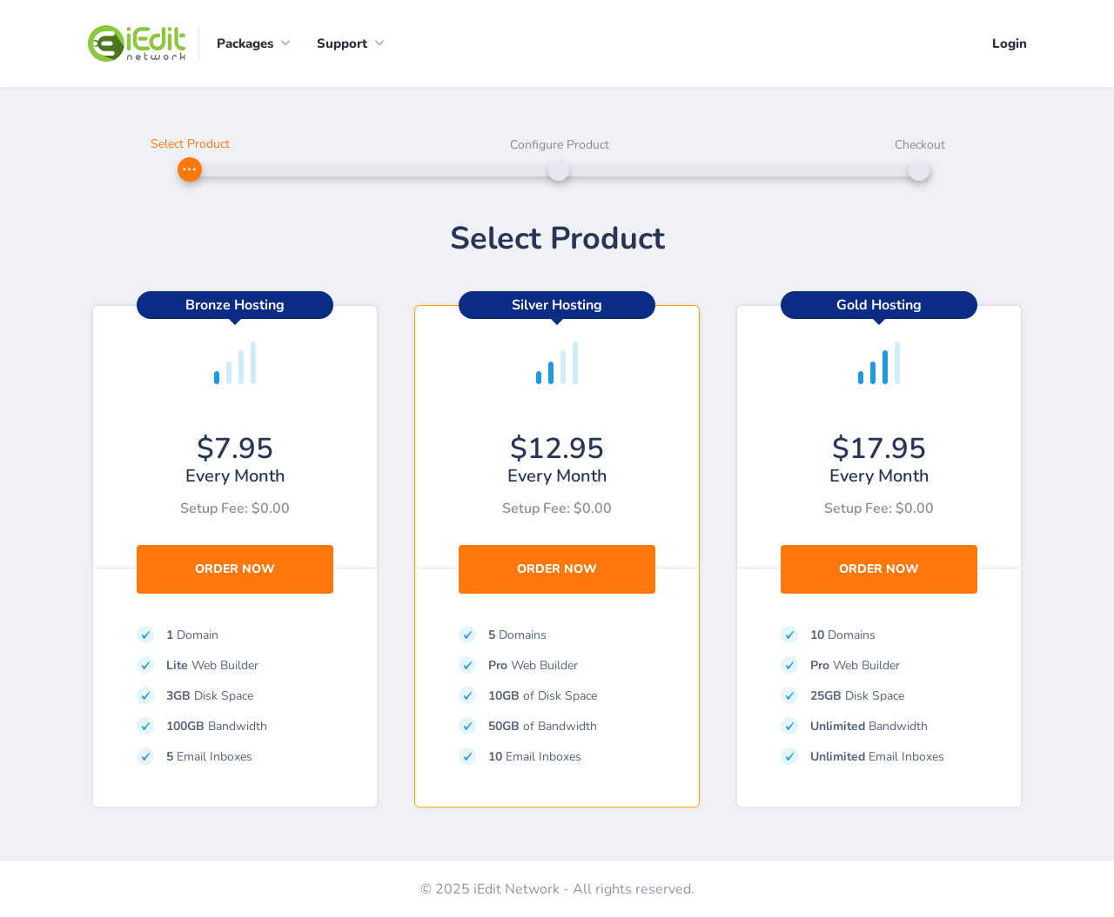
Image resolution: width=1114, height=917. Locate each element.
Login (1009, 43)
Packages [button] (245, 43)
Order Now (235, 569)
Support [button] (342, 43)
